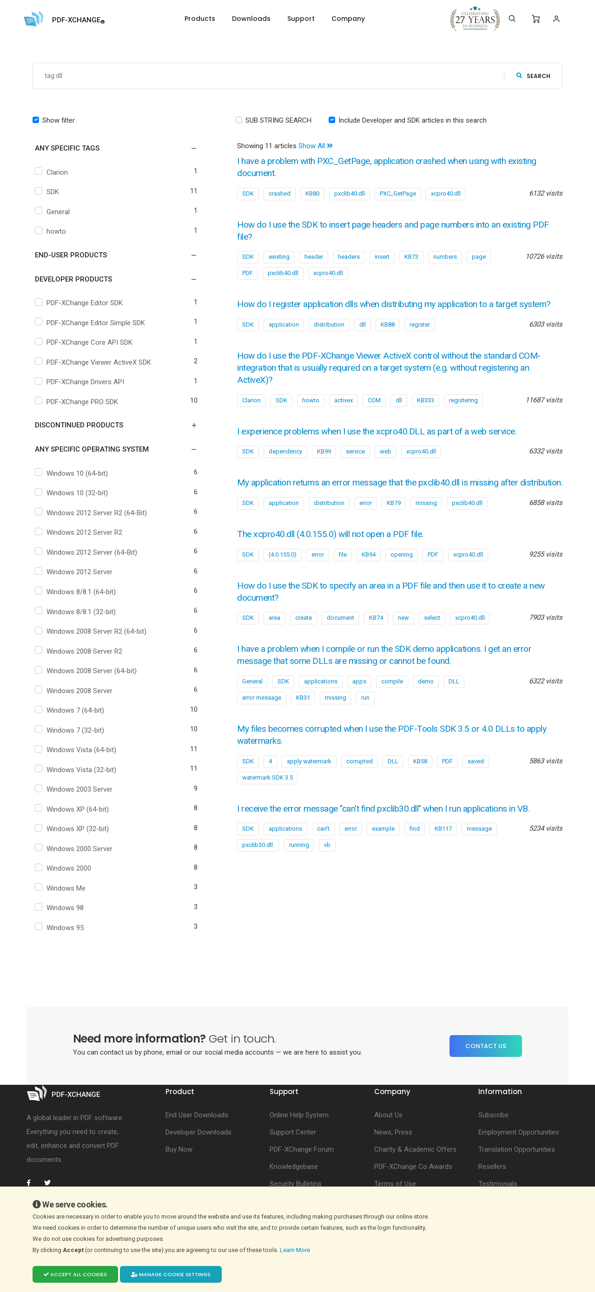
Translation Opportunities (516, 1150)
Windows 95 (60, 928)
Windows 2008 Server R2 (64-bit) (91, 632)
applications (320, 704)
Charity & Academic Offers (415, 1150)
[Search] (512, 18)
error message (261, 720)
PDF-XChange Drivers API (80, 382)
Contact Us (485, 1046)
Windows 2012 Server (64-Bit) (87, 552)
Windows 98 (60, 908)
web (385, 463)
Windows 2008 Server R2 (79, 651)
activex (343, 411)
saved (476, 784)
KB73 (411, 256)
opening (401, 578)
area (274, 641)
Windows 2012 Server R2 (79, 533)
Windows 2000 (64, 869)
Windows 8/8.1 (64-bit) (76, 592)
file (343, 578)
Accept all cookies (75, 1274)
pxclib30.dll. (258, 868)
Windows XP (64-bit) (73, 809)
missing (426, 526)
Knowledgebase (294, 1167)
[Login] (556, 19)
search (533, 76)
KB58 (420, 784)
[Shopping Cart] (536, 19)
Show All (315, 146)
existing (279, 256)
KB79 (394, 526)
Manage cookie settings (171, 1274)
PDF (247, 272)
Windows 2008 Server (74, 691)
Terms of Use (395, 1184)
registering (463, 411)
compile (392, 704)
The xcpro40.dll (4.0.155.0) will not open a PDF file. (334, 557)
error (365, 526)
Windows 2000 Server (74, 849)
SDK (48, 192)
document (340, 641)
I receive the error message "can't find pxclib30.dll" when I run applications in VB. (391, 831)
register (420, 336)
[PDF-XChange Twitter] (51, 1183)
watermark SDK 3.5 (267, 800)
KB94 (369, 578)
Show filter (58, 120)
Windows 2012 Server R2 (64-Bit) (92, 513)
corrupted (359, 784)
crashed (280, 193)
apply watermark (309, 784)
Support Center (293, 1132)
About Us (388, 1115)
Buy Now (178, 1150)
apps (359, 704)
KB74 (376, 641)
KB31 (303, 720)
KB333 (425, 411)
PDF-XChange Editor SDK (80, 303)
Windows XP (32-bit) (73, 829)
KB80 (312, 193)
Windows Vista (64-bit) (76, 750)
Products (200, 18)
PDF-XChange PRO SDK (77, 402)
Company (348, 18)
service (355, 463)
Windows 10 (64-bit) (72, 473)
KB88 (388, 336)
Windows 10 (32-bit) (72, 493)
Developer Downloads (198, 1132)
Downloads (251, 18)
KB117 (443, 851)
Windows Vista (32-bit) (76, 770)
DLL (454, 704)
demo (426, 704)
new (403, 641)
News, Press (393, 1132)
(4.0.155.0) (283, 578)
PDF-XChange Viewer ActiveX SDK (94, 362)
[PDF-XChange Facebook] (33, 1183)
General (53, 212)
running (299, 868)
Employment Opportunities (518, 1132)
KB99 (324, 463)
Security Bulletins (296, 1184)
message (479, 851)
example (383, 851)
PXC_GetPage (398, 193)
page (479, 256)
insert (382, 256)
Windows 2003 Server (74, 790)
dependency (285, 463)
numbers (445, 256)
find (415, 851)
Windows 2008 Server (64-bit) (87, 671)
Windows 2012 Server (74, 572)
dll (362, 336)
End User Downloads (196, 1115)
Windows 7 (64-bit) (70, 711)
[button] (110, 149)
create (303, 641)
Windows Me (61, 888)
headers (349, 256)
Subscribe (493, 1115)
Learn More (295, 1249)
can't (323, 851)
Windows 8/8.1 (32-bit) (76, 612)
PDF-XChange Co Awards (413, 1167)
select (432, 641)
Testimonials (497, 1184)
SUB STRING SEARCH (278, 120)
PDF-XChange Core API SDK (84, 343)
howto (51, 232)
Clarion (52, 172)
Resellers (492, 1167)
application (284, 336)
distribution (329, 336)
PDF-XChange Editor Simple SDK (91, 323)
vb (327, 868)
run (365, 720)
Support (301, 18)
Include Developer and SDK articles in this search (412, 120)
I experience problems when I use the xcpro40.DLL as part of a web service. (383, 443)
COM (374, 411)
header (313, 256)
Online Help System (299, 1115)
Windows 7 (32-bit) (70, 730)
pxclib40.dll (349, 193)
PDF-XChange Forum (302, 1150)
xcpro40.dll (446, 193)
